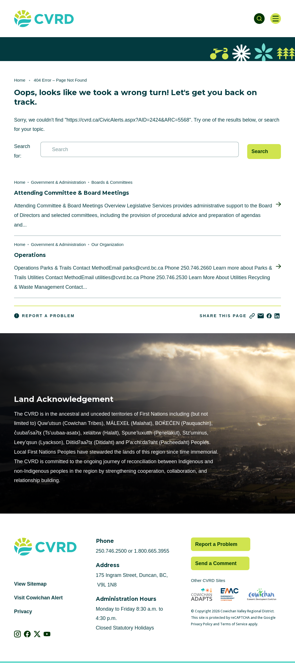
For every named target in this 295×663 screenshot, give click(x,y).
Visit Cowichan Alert (38, 598)
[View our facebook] (27, 634)
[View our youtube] (47, 634)
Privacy (23, 611)
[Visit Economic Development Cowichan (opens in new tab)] (261, 594)
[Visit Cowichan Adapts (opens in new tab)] (201, 594)
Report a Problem (44, 315)
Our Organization (107, 244)
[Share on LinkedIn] (277, 316)
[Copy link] (252, 316)
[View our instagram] (17, 634)
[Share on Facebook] (269, 316)
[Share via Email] (260, 316)
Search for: (22, 151)
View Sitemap (30, 584)
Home (19, 80)
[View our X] (37, 634)
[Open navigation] (275, 18)
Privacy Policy (201, 624)
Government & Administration (58, 182)
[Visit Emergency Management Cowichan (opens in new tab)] (229, 594)
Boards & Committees (111, 182)
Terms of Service (233, 624)
